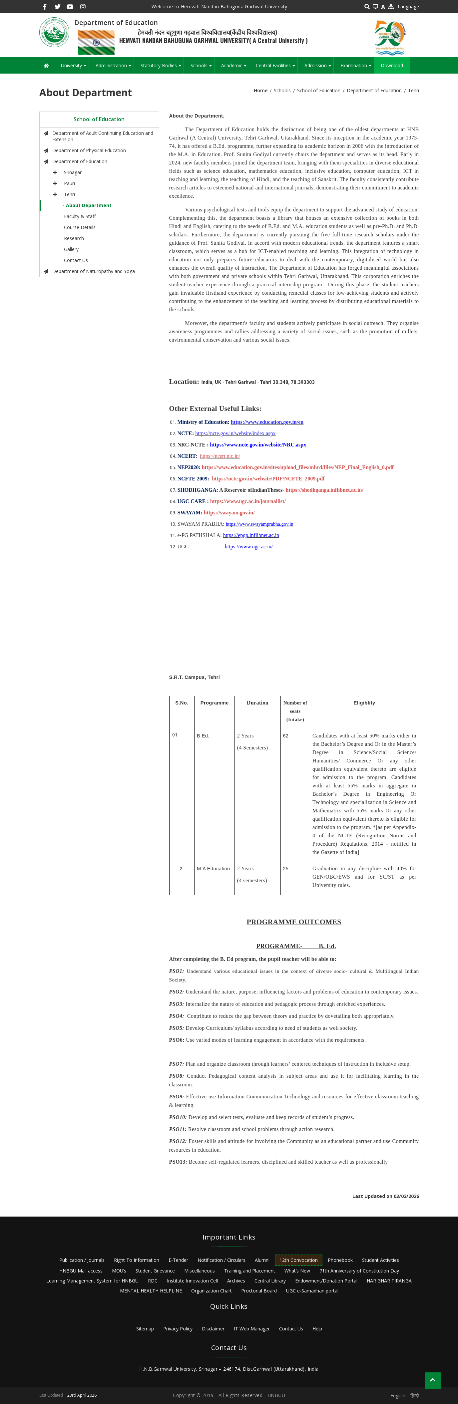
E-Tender (178, 1260)
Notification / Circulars (221, 1260)
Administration (115, 68)
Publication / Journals (82, 1260)
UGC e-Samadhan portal (312, 1290)
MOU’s (119, 1270)
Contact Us (291, 1328)
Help (317, 1328)
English (397, 1395)
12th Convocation (298, 1260)
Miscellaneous (199, 1270)
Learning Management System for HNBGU (92, 1280)
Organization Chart (211, 1290)
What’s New (297, 1270)
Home (260, 90)
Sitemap (145, 1328)
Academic (235, 68)
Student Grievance (155, 1270)
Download (392, 65)
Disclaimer (213, 1328)
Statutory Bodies (162, 68)
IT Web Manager (252, 1328)
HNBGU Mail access (81, 1270)
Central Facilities (276, 68)
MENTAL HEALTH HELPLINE (151, 1290)
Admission (318, 68)
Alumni (262, 1260)
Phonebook (340, 1260)
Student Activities (380, 1260)
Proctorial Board (259, 1290)
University (75, 68)
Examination (357, 68)
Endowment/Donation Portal (326, 1280)
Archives (236, 1280)
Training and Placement (249, 1270)
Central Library (270, 1280)
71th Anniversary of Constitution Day (359, 1270)
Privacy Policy (178, 1328)
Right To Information (136, 1260)
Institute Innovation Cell (192, 1280)
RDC (153, 1280)
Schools (202, 68)
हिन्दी (414, 1395)
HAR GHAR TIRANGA (389, 1280)
